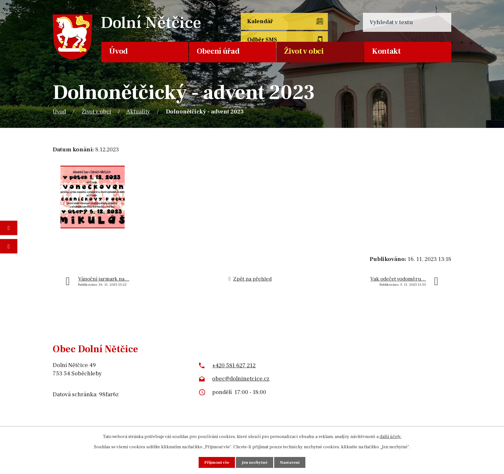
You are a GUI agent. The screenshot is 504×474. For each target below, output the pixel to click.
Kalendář (261, 22)
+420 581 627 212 (234, 365)
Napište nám (8, 246)
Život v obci (303, 51)
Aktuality (138, 111)
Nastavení (291, 462)
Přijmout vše (216, 462)
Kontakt (386, 51)
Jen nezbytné (255, 462)
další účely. (390, 436)
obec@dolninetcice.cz (240, 378)
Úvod (118, 51)
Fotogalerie (8, 227)
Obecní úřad (218, 51)
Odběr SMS (324, 22)
